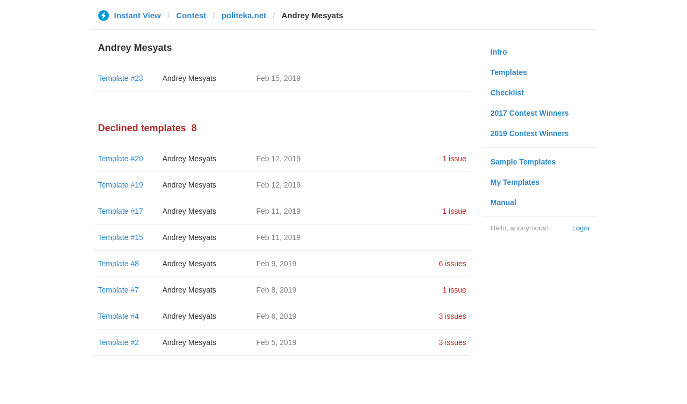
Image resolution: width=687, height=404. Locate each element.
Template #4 (118, 316)
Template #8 (118, 263)
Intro (499, 52)
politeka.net (244, 15)
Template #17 (120, 211)
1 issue (454, 158)
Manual (503, 202)
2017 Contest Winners (530, 113)
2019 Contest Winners (530, 133)
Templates (509, 72)
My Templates (515, 182)
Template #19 (120, 185)
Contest (191, 15)
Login (580, 228)
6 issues (452, 263)
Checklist (507, 92)
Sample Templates (523, 162)
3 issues (452, 316)
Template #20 (120, 158)
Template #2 (118, 342)
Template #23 (120, 78)
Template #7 (118, 290)
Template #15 (120, 237)
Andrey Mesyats (189, 78)
